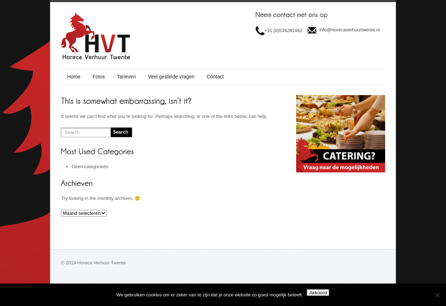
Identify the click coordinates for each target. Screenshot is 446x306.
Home (73, 76)
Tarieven (126, 76)
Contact (215, 76)
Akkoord (318, 292)
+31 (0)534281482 (283, 30)
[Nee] (437, 295)
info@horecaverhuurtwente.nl (349, 29)
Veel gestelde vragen (171, 76)
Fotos (99, 76)
